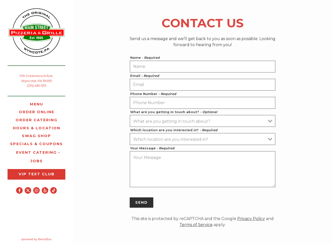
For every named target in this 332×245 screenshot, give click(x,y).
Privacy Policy (251, 219)
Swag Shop (37, 135)
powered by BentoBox (47, 239)
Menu (36, 104)
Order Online (37, 111)
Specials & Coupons (36, 144)
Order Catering (37, 120)
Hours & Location (36, 128)
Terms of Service (196, 225)
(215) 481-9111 (36, 86)
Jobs (36, 161)
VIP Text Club (37, 174)
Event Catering (36, 152)
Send (141, 203)
